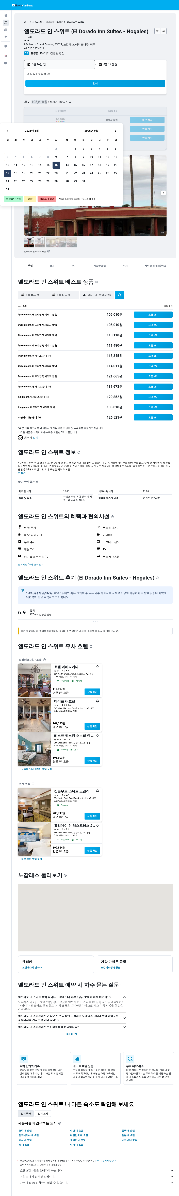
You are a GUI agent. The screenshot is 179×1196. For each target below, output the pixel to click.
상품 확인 (92, 692)
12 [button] (51, 112)
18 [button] (43, 120)
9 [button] (84, 104)
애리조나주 (51, 22)
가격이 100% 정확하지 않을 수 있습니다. (97, 1183)
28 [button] (67, 128)
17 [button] (35, 120)
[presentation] (48, 251)
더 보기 (22, 472)
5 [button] (51, 104)
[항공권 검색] (5, 15)
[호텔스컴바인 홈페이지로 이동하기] (22, 5)
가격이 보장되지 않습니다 (105, 1160)
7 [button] (67, 104)
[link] (37, 769)
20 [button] (59, 120)
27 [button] (59, 128)
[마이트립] (5, 46)
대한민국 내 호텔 (79, 1135)
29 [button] (75, 128)
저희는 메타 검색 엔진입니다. (97, 1177)
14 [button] (67, 112)
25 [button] (43, 128)
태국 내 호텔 (76, 1144)
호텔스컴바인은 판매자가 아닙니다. (97, 1171)
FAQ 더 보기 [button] (72, 1034)
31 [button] (35, 136)
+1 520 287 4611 (34, 48)
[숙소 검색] (5, 22)
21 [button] (67, 120)
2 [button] (84, 95)
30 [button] (83, 128)
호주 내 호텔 (25, 1130)
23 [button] (83, 120)
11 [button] (43, 112)
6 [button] (59, 104)
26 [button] (51, 128)
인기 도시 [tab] (43, 1113)
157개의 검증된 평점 (52, 53)
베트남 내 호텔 (129, 1140)
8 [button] (75, 104)
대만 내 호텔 (76, 1130)
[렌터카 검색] (5, 29)
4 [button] (43, 104)
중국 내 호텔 (128, 1130)
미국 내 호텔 (25, 1140)
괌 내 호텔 (24, 1144)
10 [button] (35, 112)
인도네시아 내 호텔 (29, 1135)
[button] (5, 5)
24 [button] (35, 128)
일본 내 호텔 (128, 1135)
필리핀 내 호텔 (78, 1140)
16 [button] (83, 112)
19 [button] (51, 120)
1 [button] (75, 95)
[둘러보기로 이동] (5, 36)
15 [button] (75, 112)
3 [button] (35, 104)
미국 (32, 22)
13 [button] (59, 112)
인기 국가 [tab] (26, 1113)
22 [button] (75, 120)
